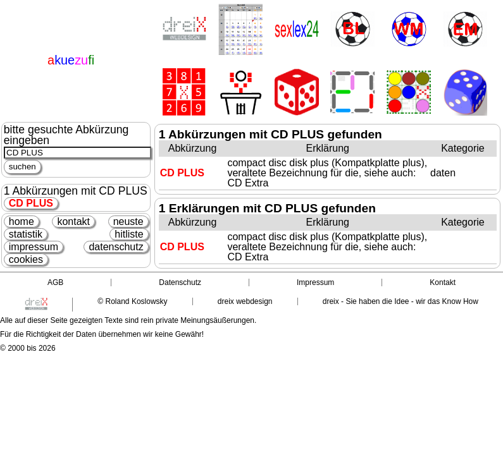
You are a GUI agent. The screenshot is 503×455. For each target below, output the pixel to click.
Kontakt (443, 282)
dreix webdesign (245, 301)
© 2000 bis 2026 (28, 348)
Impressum (315, 282)
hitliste (129, 234)
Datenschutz (180, 282)
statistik (25, 234)
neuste (128, 221)
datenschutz (116, 246)
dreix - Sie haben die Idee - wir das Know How (400, 301)
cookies (26, 259)
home (21, 221)
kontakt (73, 221)
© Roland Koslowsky (132, 301)
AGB (55, 282)
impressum (33, 246)
